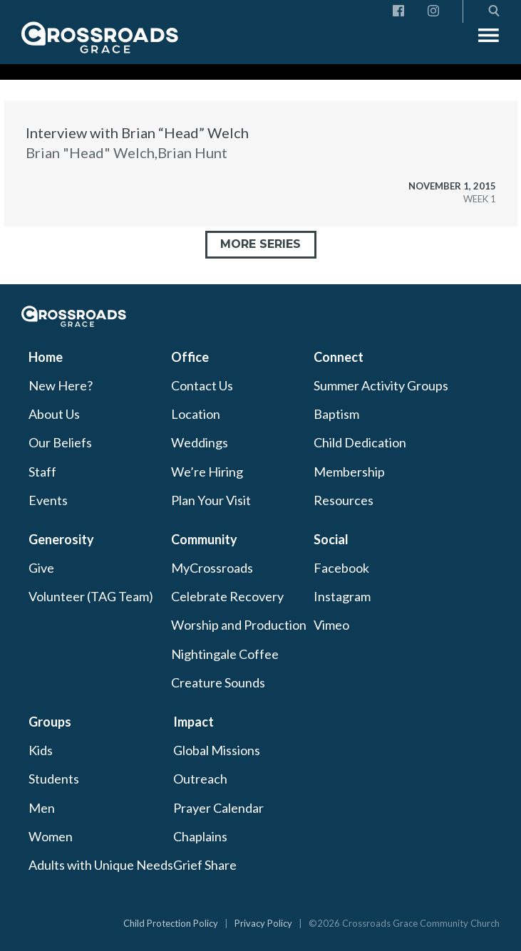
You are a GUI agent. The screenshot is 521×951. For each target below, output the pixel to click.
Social (331, 539)
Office (190, 357)
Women (51, 836)
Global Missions (216, 750)
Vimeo (331, 625)
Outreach (200, 778)
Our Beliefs (60, 442)
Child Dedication (360, 442)
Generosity (61, 539)
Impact (193, 721)
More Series (260, 244)
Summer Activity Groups (381, 385)
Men (42, 808)
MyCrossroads (212, 568)
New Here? (61, 385)
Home (46, 357)
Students (54, 778)
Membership (349, 471)
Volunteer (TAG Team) (91, 596)
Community (204, 539)
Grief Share (205, 865)
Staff (42, 471)
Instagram (342, 596)
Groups (50, 721)
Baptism (336, 414)
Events (48, 500)
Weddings (199, 442)
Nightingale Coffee (225, 654)
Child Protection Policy (170, 923)
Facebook (341, 568)
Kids (41, 750)
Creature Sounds (218, 682)
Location (195, 414)
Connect (338, 357)
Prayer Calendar (218, 808)
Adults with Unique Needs (101, 865)
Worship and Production (238, 625)
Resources (343, 500)
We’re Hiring (207, 471)
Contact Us (202, 385)
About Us (54, 414)
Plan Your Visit (211, 500)
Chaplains (200, 836)
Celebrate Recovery (227, 596)
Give (41, 568)
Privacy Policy (263, 923)
